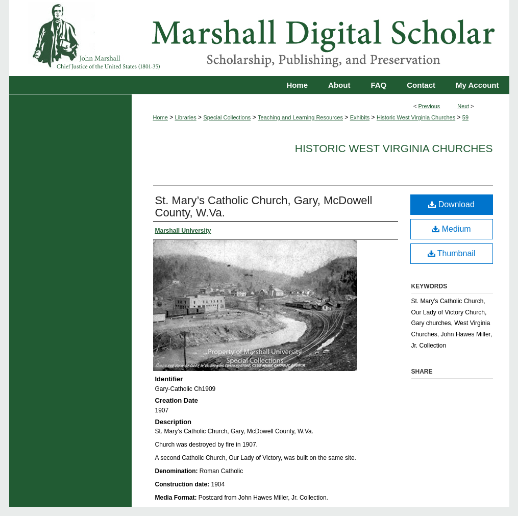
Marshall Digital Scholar (259, 38)
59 (465, 117)
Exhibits (360, 117)
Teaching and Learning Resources (300, 117)
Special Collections (227, 117)
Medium (451, 229)
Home (160, 117)
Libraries (185, 117)
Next (463, 106)
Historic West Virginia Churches (416, 117)
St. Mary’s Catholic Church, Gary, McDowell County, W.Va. (264, 206)
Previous (429, 106)
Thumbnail (452, 253)
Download (451, 204)
